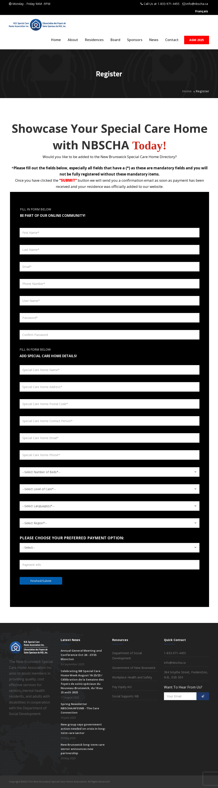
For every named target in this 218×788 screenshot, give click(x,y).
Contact (172, 39)
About (73, 39)
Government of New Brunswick (133, 668)
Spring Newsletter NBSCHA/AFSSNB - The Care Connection (80, 708)
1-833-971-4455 (168, 4)
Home (56, 39)
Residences (94, 39)
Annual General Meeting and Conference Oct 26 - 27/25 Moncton (81, 655)
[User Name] (109, 300)
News (153, 39)
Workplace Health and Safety (132, 677)
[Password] (109, 318)
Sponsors (134, 39)
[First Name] (109, 232)
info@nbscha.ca (197, 4)
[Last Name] (109, 249)
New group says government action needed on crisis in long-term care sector (83, 728)
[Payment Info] (109, 565)
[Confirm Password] (109, 335)
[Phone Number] (109, 283)
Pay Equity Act (122, 687)
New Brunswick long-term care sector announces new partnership (83, 749)
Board (115, 39)
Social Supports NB (125, 696)
